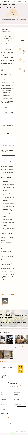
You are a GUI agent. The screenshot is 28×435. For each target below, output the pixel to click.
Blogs (14, 402)
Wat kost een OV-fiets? (7, 36)
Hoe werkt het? (16, 394)
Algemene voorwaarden (24, 431)
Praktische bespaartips (7, 40)
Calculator (15, 401)
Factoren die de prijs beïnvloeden (8, 38)
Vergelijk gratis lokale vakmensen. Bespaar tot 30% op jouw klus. (14, 385)
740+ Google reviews (7, 376)
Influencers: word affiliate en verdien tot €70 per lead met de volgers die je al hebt (21, 346)
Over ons (2, 394)
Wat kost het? (16, 396)
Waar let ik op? (16, 397)
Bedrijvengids (3, 397)
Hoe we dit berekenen (4, 22)
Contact (2, 396)
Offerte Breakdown (16, 399)
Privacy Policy (17, 431)
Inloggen (2, 401)
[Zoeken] (23, 1)
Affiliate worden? (3, 399)
